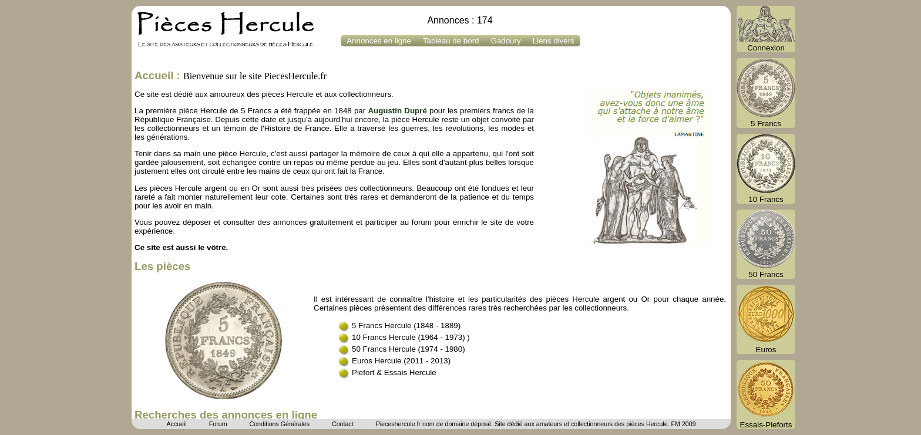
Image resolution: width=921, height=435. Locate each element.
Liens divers (553, 40)
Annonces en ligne (379, 40)
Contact (343, 423)
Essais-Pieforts (766, 394)
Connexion (766, 29)
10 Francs (766, 169)
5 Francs (766, 93)
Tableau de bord (451, 40)
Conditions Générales (279, 423)
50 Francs (766, 244)
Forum (218, 423)
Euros (766, 319)
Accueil (176, 423)
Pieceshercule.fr (398, 423)
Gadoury (506, 40)
